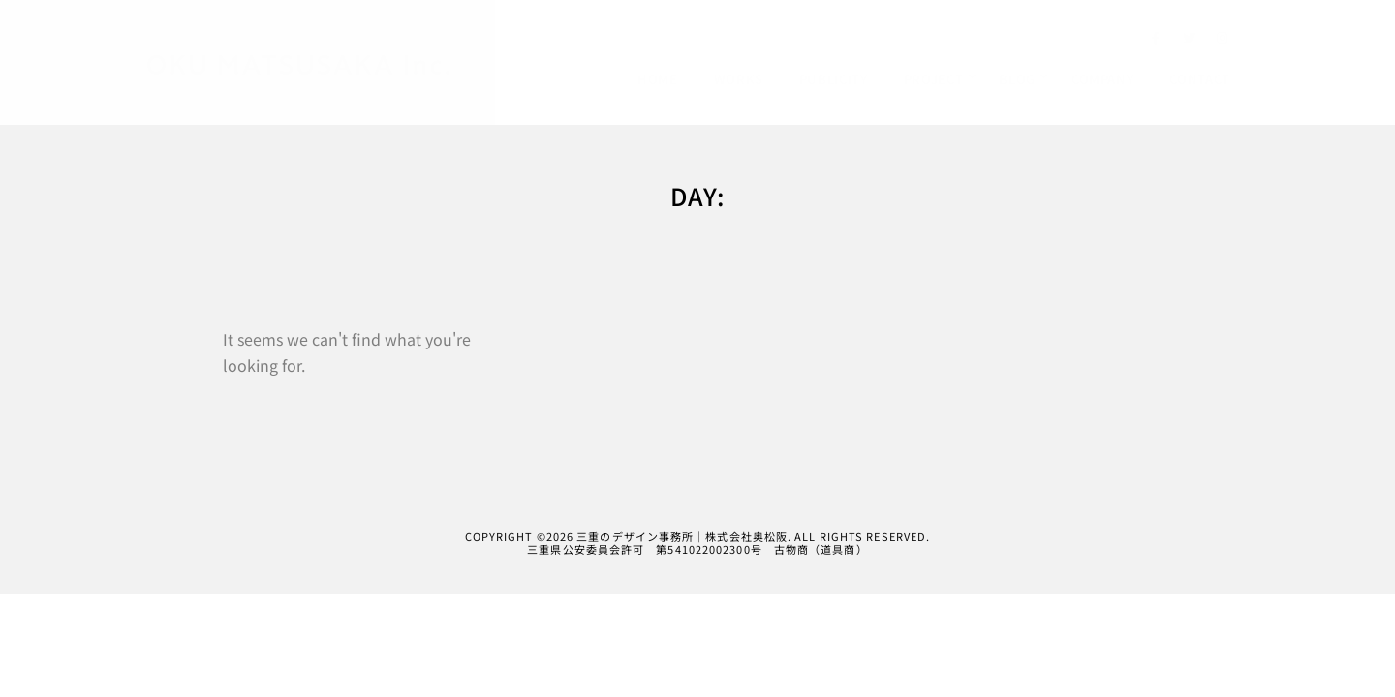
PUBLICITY (833, 79)
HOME (657, 79)
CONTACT (1199, 79)
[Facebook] (1155, 41)
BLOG (1017, 79)
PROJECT (934, 79)
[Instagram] (1222, 41)
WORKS (738, 79)
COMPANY (1102, 79)
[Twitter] (1189, 41)
